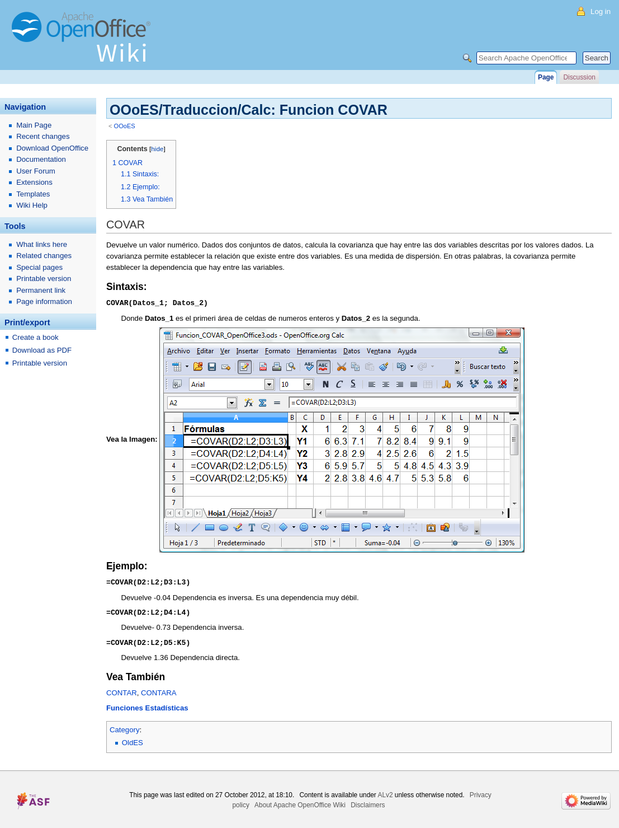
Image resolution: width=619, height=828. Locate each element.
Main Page (33, 125)
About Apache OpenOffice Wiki (300, 803)
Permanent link (40, 290)
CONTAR (121, 690)
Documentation (41, 159)
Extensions (34, 182)
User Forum (35, 171)
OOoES (124, 126)
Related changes (44, 255)
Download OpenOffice (52, 148)
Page (546, 77)
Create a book (35, 337)
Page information (44, 301)
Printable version (43, 278)
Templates (33, 194)
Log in (600, 11)
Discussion (579, 77)
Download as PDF (42, 350)
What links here (41, 244)
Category (125, 727)
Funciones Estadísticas (147, 705)
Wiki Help (32, 205)
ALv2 (385, 793)
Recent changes (42, 136)
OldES (132, 740)
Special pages (39, 267)
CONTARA (159, 690)
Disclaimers (368, 803)
